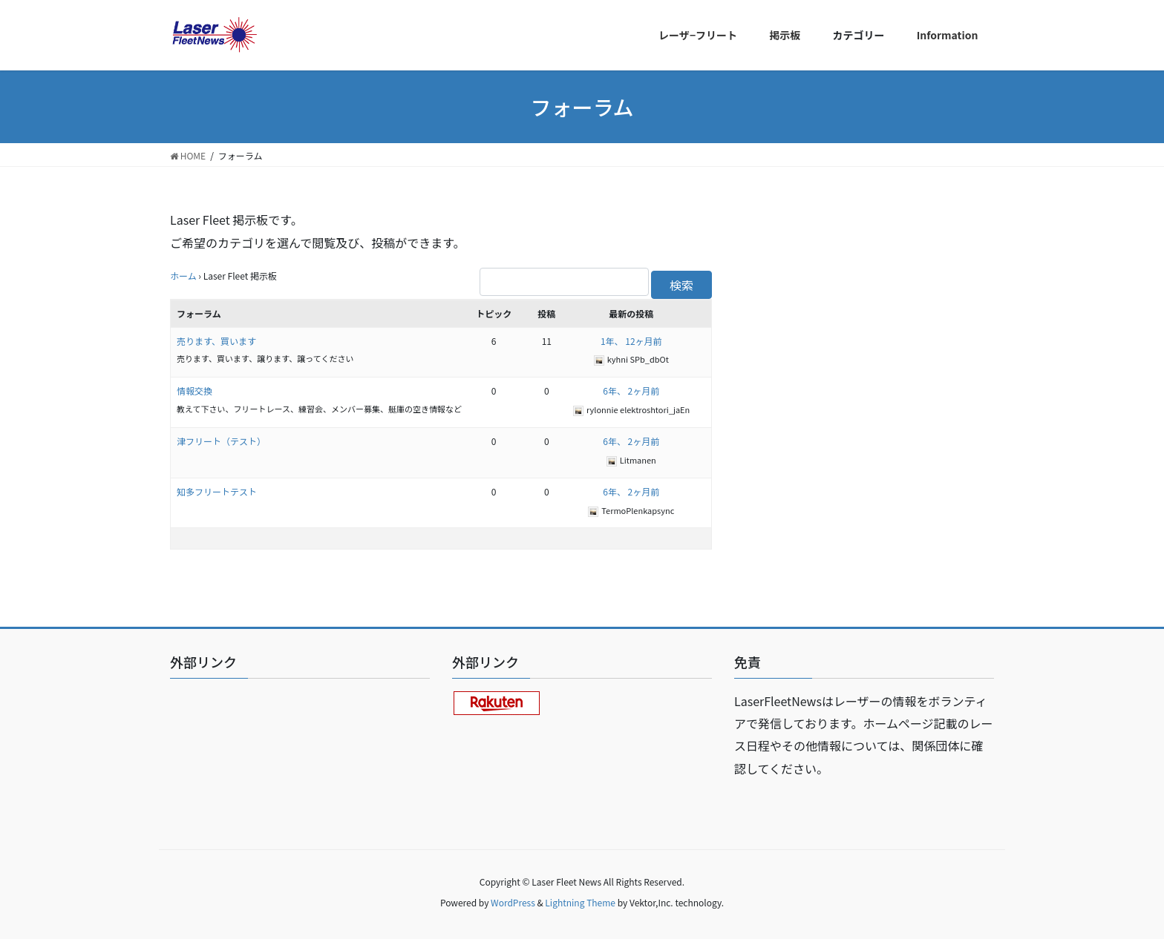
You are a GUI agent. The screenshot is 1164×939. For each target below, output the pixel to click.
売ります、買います (216, 341)
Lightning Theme (580, 902)
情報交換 (194, 390)
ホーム (183, 275)
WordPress (513, 902)
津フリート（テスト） (221, 441)
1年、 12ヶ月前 (631, 341)
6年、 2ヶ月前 (631, 390)
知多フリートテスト (217, 491)
